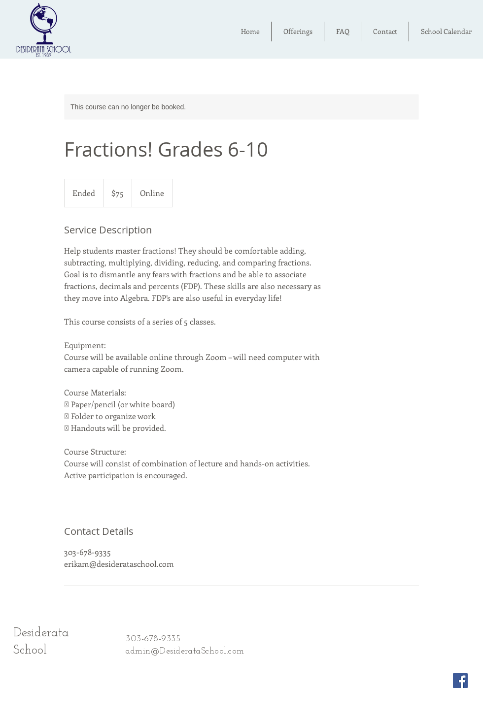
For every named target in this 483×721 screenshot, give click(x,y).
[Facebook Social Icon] (460, 680)
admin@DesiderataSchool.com (185, 651)
